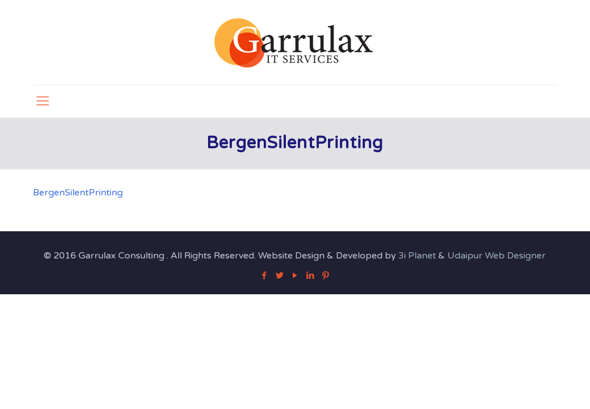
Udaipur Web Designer (496, 255)
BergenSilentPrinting (78, 192)
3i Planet (418, 255)
